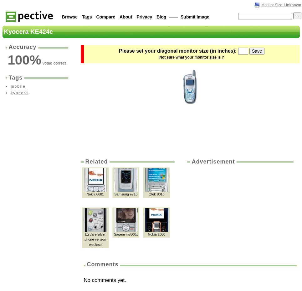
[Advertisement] (219, 200)
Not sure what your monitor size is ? (191, 57)
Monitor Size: (281, 5)
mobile (18, 86)
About (126, 16)
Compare (105, 16)
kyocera (19, 93)
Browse (70, 16)
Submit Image (195, 16)
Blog (161, 16)
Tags (87, 16)
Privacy (144, 16)
